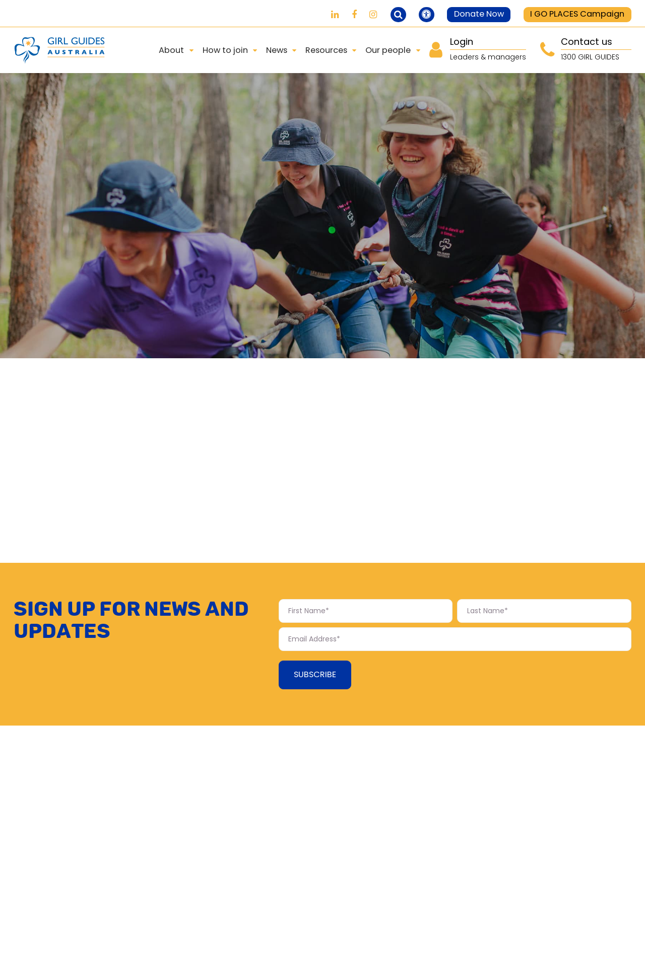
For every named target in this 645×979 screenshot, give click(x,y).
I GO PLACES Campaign (577, 14)
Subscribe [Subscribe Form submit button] (315, 674)
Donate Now (479, 14)
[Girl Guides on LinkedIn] (335, 14)
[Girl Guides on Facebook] (354, 14)
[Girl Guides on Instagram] (373, 14)
